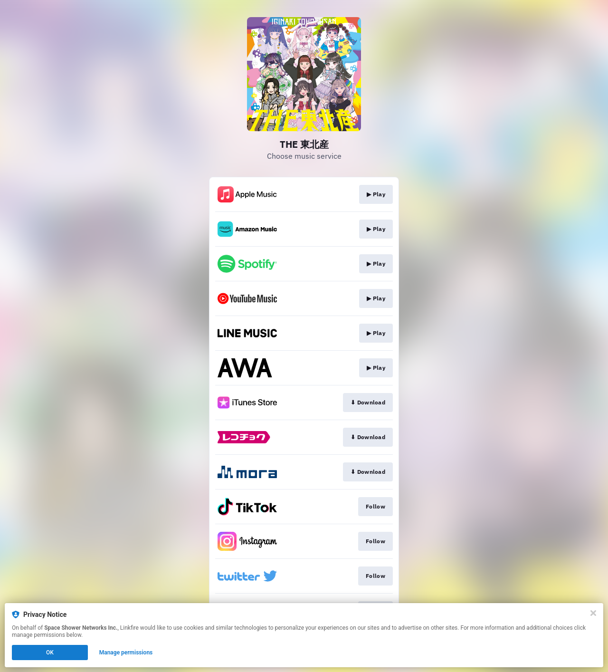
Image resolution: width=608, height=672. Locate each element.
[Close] (593, 613)
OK (50, 652)
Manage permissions (126, 652)
